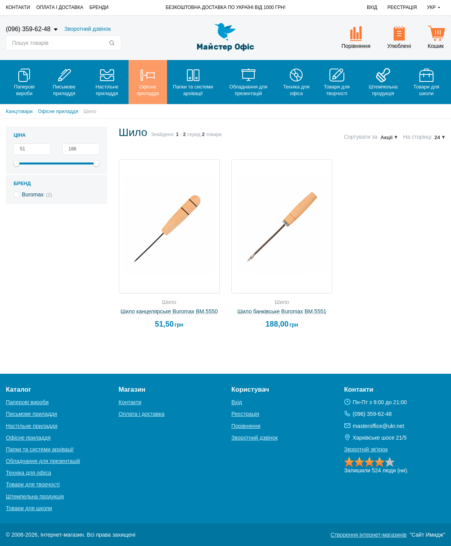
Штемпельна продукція (35, 496)
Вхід (372, 7)
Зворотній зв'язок (366, 449)
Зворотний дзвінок (87, 29)
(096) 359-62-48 (29, 29)
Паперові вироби (27, 402)
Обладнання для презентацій (43, 461)
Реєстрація (402, 7)
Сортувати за (360, 137)
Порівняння (246, 426)
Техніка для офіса (28, 473)
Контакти (18, 7)
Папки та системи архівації (40, 449)
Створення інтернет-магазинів (369, 535)
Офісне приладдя (58, 111)
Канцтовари (19, 111)
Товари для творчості (33, 484)
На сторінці (417, 137)
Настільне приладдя (31, 426)
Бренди (99, 7)
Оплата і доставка (59, 7)
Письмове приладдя (31, 414)
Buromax (33, 194)
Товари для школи (29, 508)
